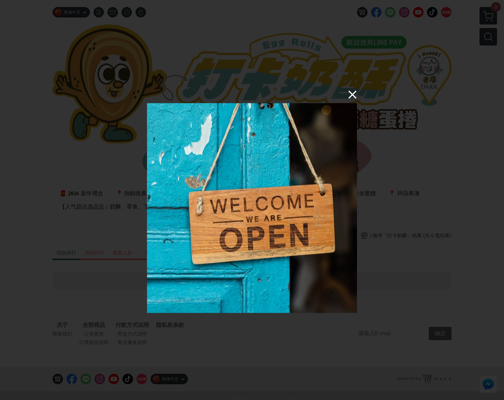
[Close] (352, 94)
